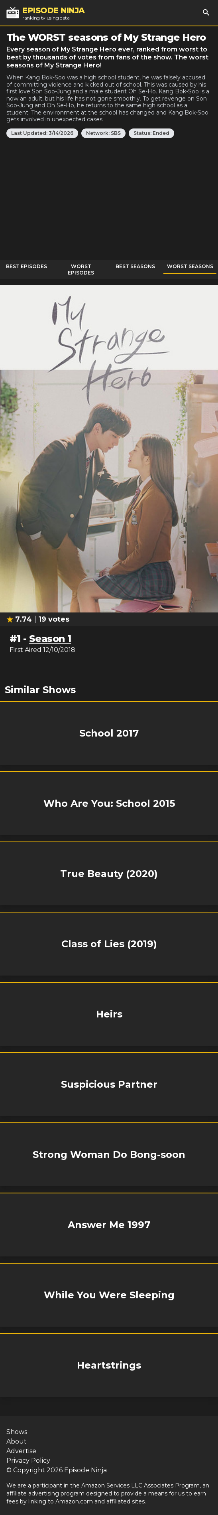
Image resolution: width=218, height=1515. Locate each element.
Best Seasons (135, 266)
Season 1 (50, 638)
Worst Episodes (81, 269)
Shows (16, 1432)
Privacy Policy (28, 1460)
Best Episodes (26, 266)
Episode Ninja (85, 1470)
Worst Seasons (190, 266)
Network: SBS (103, 133)
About (16, 1441)
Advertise (21, 1451)
